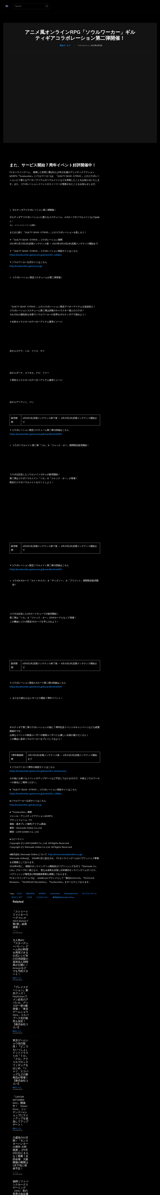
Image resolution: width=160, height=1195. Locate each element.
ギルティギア (16, 897)
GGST (19, 893)
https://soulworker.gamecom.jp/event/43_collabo (36, 254)
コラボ (29, 897)
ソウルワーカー (42, 897)
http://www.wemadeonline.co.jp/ (65, 854)
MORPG (42, 893)
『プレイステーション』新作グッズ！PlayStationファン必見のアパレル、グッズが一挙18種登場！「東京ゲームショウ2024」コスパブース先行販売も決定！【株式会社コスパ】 (20, 1007)
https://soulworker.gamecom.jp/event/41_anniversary (38, 771)
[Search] (47, 6)
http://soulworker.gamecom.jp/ (26, 266)
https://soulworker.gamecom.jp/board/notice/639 (36, 434)
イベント (15, 931)
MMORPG (30, 893)
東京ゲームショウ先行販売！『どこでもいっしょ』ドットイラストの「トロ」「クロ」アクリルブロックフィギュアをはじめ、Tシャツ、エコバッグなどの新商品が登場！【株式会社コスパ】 (20, 1062)
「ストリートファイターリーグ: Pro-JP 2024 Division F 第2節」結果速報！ (20, 919)
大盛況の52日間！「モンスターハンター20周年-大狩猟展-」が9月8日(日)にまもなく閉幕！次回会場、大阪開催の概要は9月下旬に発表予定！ (20, 1153)
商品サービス (65, 45)
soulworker (55, 893)
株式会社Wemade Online (63, 897)
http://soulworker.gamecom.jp (26, 804)
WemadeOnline (71, 893)
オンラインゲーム (89, 893)
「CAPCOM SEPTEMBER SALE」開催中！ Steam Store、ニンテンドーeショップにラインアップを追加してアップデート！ (20, 1110)
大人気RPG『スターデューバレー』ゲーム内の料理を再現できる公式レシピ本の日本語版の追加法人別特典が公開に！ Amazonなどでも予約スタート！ (20, 957)
